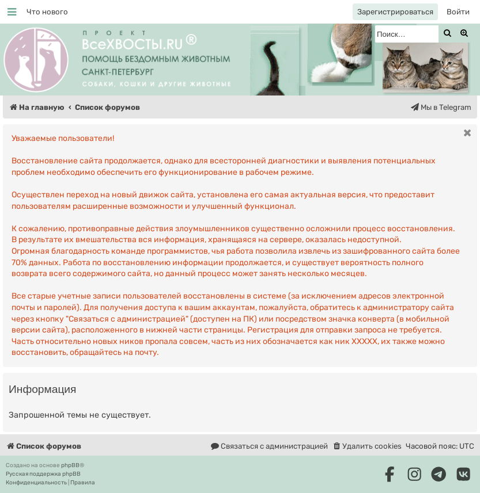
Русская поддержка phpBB (43, 474)
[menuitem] (47, 11)
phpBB (70, 465)
